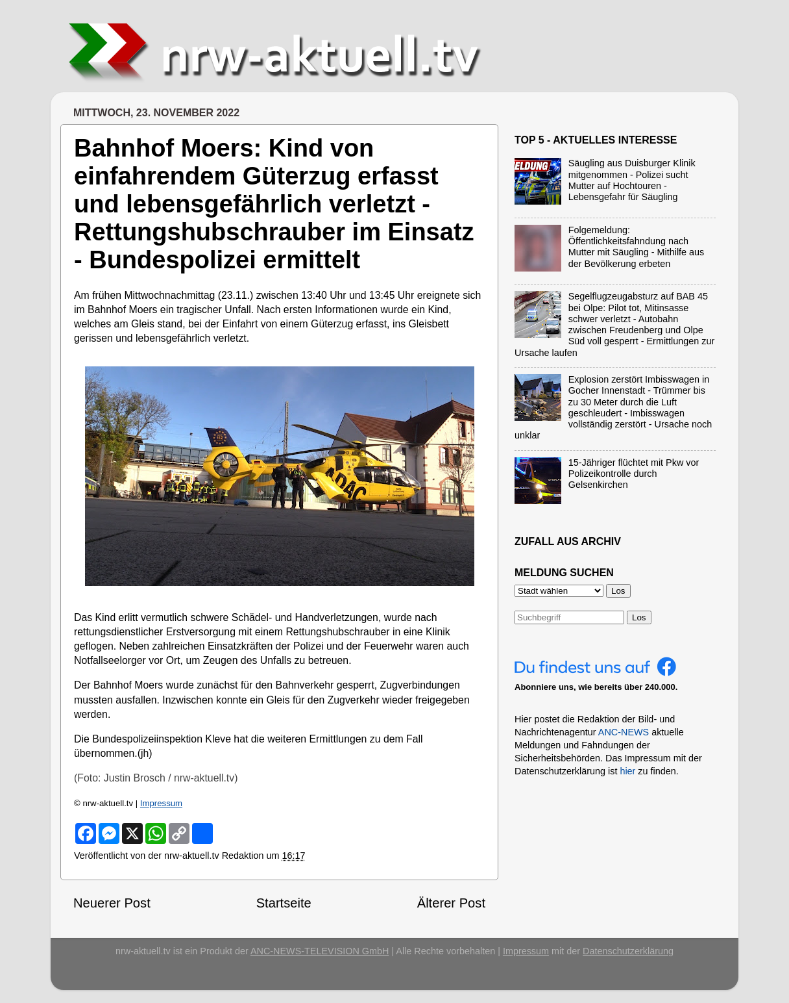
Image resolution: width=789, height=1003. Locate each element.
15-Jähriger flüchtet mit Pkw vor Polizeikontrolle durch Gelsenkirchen (633, 473)
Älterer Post (451, 903)
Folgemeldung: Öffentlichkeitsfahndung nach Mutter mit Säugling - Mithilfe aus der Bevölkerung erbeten (636, 247)
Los (639, 617)
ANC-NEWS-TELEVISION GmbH (319, 951)
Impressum (161, 803)
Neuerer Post (112, 903)
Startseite (283, 903)
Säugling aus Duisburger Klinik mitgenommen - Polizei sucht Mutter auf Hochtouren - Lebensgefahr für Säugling (632, 180)
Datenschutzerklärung (628, 951)
